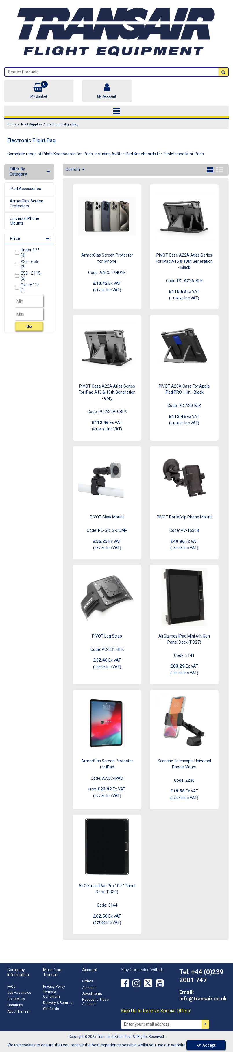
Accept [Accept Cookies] (206, 1045)
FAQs (11, 987)
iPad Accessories (25, 188)
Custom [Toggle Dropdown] (73, 169)
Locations (15, 1005)
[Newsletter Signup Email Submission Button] (205, 1024)
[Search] (111, 72)
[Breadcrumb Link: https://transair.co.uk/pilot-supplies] (31, 124)
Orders (87, 981)
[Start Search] (223, 72)
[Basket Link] (38, 91)
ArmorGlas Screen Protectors (26, 204)
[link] (125, 983)
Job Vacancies (19, 993)
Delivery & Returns (57, 1003)
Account (89, 988)
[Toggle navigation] (116, 111)
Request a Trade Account (95, 1002)
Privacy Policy (54, 987)
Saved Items (92, 994)
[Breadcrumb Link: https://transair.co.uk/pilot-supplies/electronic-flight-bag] (62, 124)
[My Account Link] (107, 91)
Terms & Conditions (51, 994)
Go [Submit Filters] (29, 326)
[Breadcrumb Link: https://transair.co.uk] (12, 124)
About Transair (19, 1011)
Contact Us (16, 999)
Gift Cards (51, 1009)
